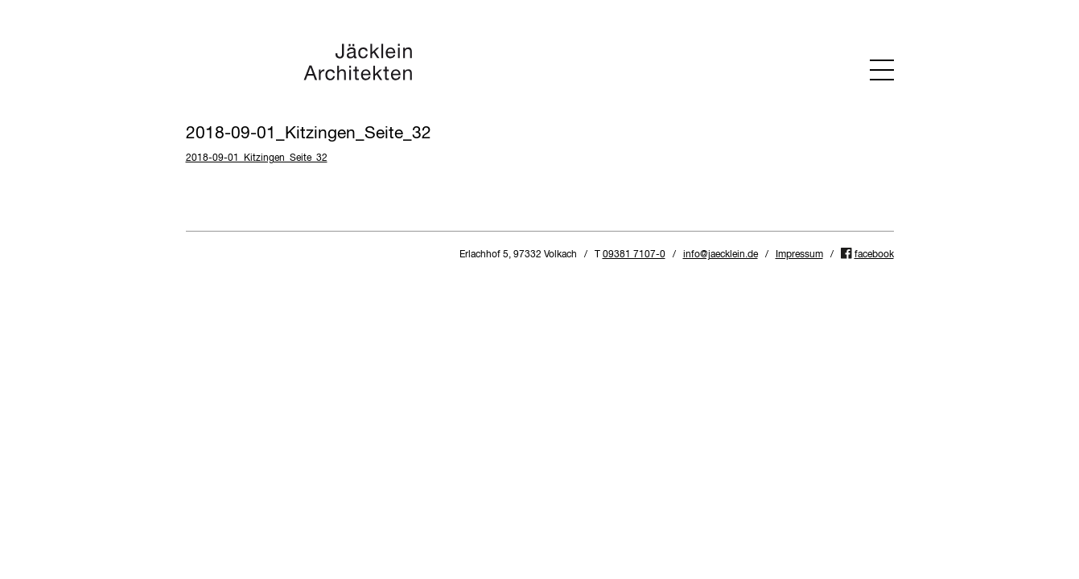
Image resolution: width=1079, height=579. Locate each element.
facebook (874, 255)
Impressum (799, 255)
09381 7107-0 (634, 255)
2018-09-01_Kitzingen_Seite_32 (256, 158)
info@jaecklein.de (720, 255)
